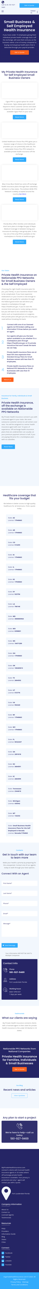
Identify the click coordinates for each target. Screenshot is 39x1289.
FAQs (3, 1228)
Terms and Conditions (19, 1285)
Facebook (7, 1253)
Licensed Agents (8, 1215)
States (4, 1239)
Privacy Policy (16, 1282)
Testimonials (6, 1217)
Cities (4, 1242)
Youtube (7, 1264)
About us (7, 380)
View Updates (19, 1095)
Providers (5, 1231)
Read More (19, 117)
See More (22, 194)
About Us (5, 1209)
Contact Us (6, 1212)
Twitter (6, 1257)
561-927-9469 (16, 972)
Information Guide (8, 1234)
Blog (3, 1237)
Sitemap (25, 1282)
